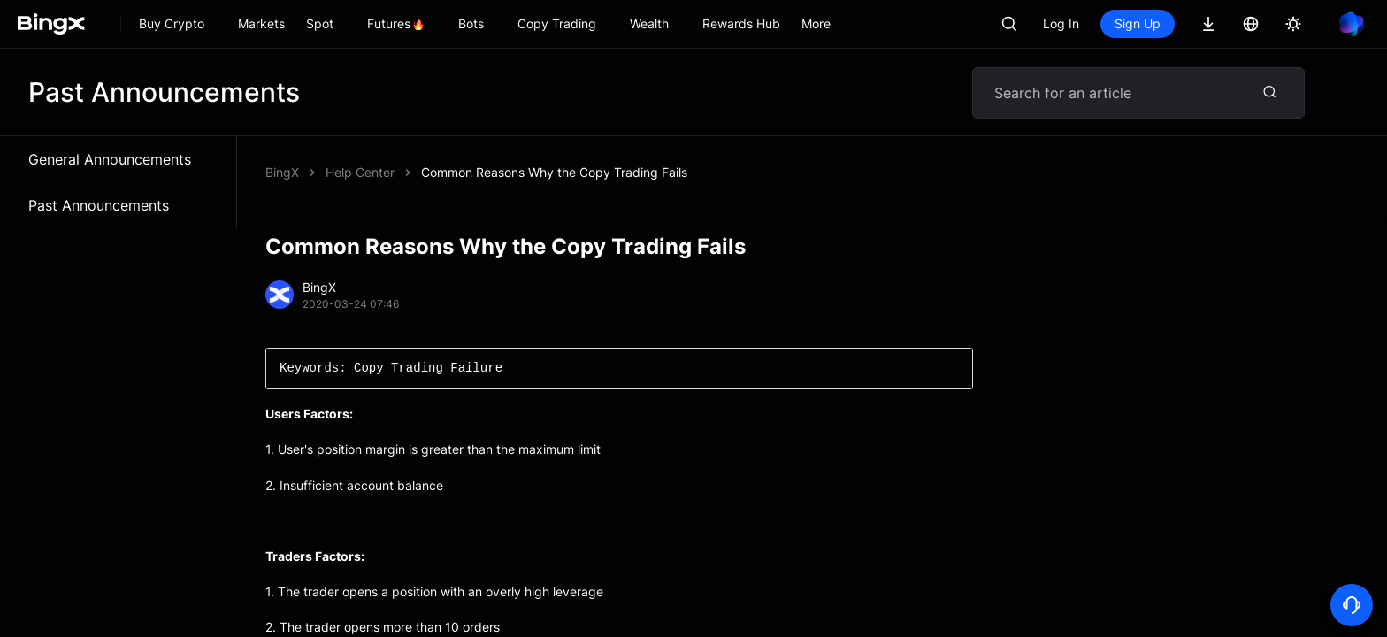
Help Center (360, 172)
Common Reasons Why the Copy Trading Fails (554, 172)
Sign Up (1138, 23)
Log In (1061, 23)
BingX (282, 172)
